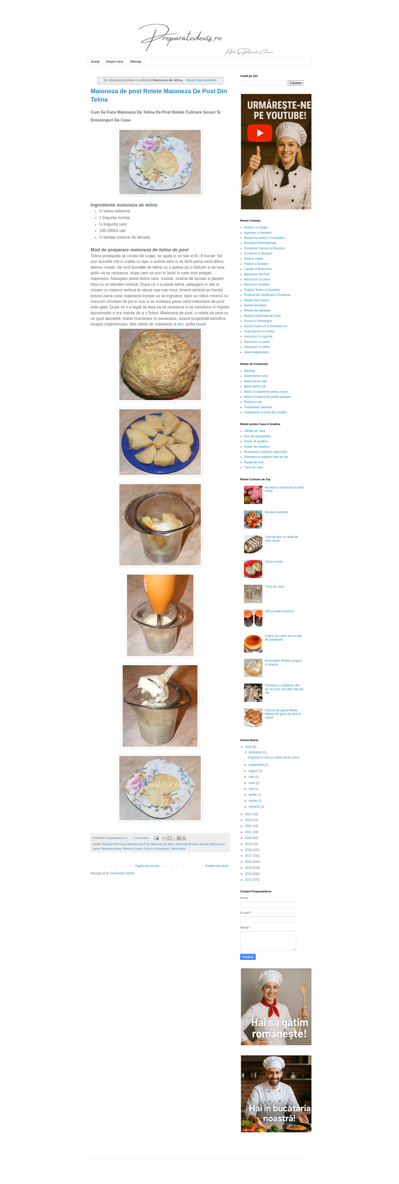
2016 (249, 862)
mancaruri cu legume (258, 336)
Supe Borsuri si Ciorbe (259, 331)
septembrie (257, 765)
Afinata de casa (254, 431)
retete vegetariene (256, 352)
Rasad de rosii (254, 462)
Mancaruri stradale (256, 284)
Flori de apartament (257, 436)
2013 (249, 879)
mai (251, 789)
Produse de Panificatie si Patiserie (267, 295)
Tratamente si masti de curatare (265, 412)
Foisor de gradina (256, 441)
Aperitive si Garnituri (258, 233)
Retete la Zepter (132, 848)
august (254, 771)
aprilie (253, 794)
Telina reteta (178, 848)
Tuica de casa (253, 467)
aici (181, 324)
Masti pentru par (255, 386)
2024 (249, 814)
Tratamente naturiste (258, 407)
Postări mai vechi (216, 866)
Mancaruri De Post (256, 274)
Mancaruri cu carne (257, 279)
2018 (249, 850)
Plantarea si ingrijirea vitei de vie (266, 457)
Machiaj (249, 371)
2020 (249, 838)
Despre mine (114, 61)
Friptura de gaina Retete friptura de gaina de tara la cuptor (283, 714)
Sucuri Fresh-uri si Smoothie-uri (265, 326)
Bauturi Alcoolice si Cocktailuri (264, 238)
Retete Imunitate (255, 305)
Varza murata (274, 561)
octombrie (256, 752)
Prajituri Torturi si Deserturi (262, 290)
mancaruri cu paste (257, 342)
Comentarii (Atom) (122, 873)
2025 (249, 747)
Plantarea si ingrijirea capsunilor (265, 452)
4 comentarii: (142, 837)
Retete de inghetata (257, 310)
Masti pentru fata (255, 381)
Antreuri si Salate (255, 227)
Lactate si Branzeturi (258, 269)
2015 (249, 867)
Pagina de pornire (147, 866)
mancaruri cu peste (257, 347)
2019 (249, 844)
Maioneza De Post (138, 844)
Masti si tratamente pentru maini (266, 391)
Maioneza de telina (162, 844)
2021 (249, 832)
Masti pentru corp (256, 376)
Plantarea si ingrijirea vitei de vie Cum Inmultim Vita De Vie (284, 689)
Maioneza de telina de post (192, 844)
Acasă (95, 61)
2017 (249, 856)
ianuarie (254, 806)
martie (253, 800)
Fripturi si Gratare (256, 264)
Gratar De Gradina (256, 446)
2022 (249, 826)
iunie (252, 783)
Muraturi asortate (276, 512)
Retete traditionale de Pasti (262, 316)
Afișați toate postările (201, 80)
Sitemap (135, 61)
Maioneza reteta (111, 848)
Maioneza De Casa (114, 844)
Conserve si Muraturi (258, 253)
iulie (252, 777)
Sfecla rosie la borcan (279, 611)
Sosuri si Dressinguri (156, 848)
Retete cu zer (253, 402)
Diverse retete (253, 259)
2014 (249, 874)
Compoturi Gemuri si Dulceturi (264, 248)
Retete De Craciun (256, 300)
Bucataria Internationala (260, 243)
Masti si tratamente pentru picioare (267, 397)
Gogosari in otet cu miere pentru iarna (273, 757)
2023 (249, 820)
